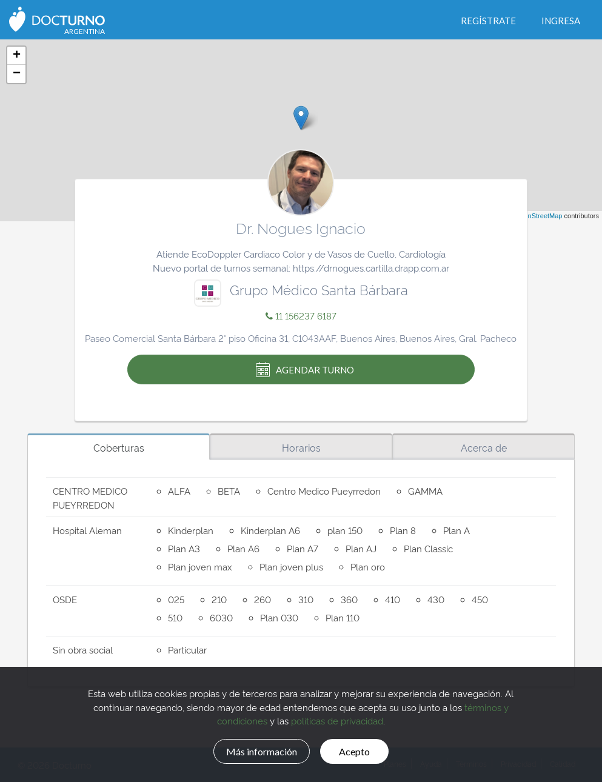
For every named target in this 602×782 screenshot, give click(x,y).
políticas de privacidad (337, 719)
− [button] (17, 74)
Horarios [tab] (301, 447)
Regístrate (488, 20)
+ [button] (17, 56)
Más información (255, 750)
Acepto (362, 750)
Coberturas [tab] (118, 447)
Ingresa (560, 20)
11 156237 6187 (301, 315)
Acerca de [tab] (484, 447)
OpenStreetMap (539, 215)
